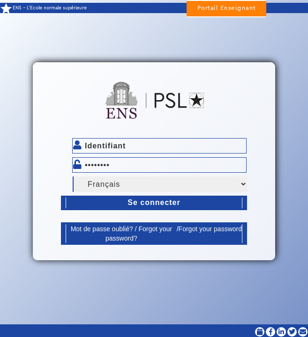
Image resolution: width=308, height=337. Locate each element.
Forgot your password (210, 229)
